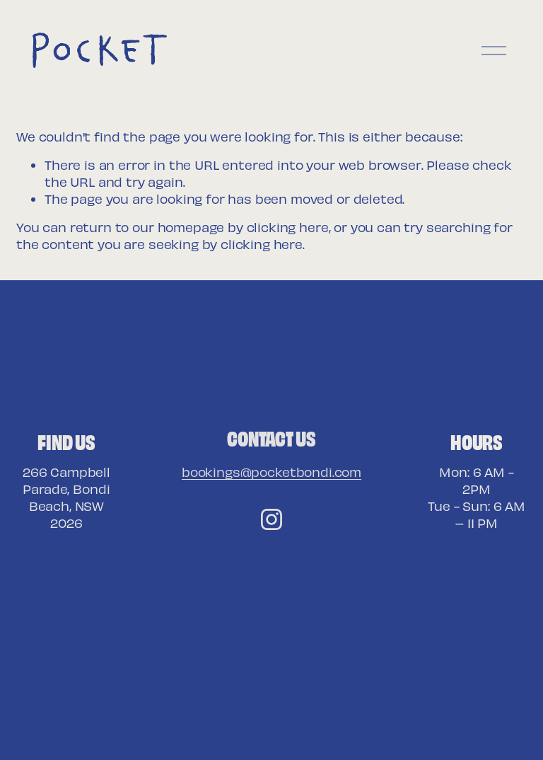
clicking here (288, 226)
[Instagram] (271, 519)
